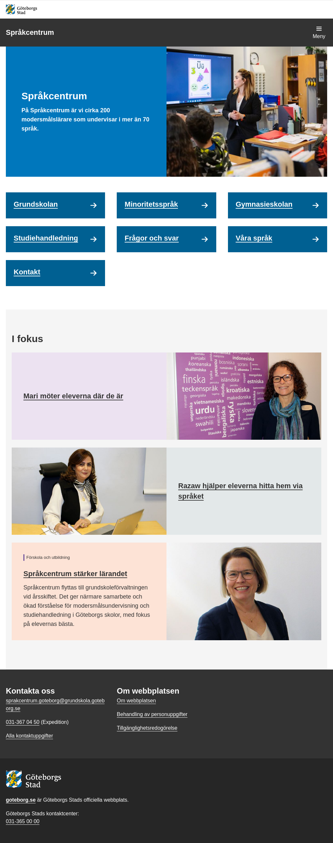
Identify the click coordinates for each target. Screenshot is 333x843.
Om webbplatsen (136, 700)
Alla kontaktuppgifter (29, 736)
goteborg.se (21, 800)
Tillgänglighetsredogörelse (147, 728)
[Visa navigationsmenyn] (319, 33)
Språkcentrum (30, 32)
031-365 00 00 (22, 821)
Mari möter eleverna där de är (73, 396)
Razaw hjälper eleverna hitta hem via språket (240, 491)
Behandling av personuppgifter (152, 714)
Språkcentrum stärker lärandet (75, 574)
